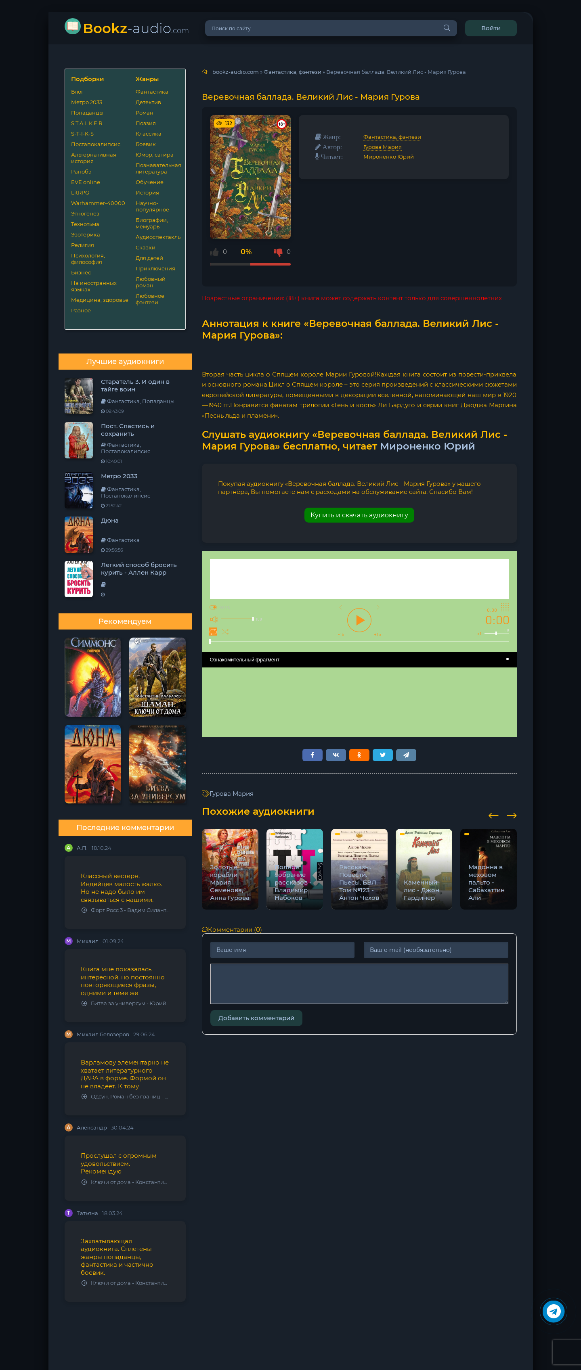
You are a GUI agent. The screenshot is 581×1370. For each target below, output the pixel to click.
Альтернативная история (93, 157)
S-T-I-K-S (82, 133)
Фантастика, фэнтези (392, 137)
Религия (82, 245)
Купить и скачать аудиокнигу (359, 515)
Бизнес (81, 272)
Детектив (148, 102)
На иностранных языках (94, 286)
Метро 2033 (86, 102)
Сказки (145, 247)
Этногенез (85, 213)
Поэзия (146, 123)
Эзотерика (85, 234)
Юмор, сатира (155, 154)
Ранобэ (81, 171)
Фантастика (152, 91)
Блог (77, 91)
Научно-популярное (152, 206)
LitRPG (80, 192)
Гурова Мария (382, 147)
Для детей (149, 258)
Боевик (146, 144)
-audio (136, 28)
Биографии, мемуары (152, 223)
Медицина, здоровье (99, 300)
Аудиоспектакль (157, 237)
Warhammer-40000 (98, 203)
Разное (81, 310)
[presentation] (494, 814)
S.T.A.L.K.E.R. (87, 123)
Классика (149, 133)
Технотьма (85, 224)
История (147, 192)
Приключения (155, 268)
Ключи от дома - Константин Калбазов (126, 1182)
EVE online (85, 182)
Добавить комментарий (256, 1018)
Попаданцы (87, 112)
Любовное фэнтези (150, 299)
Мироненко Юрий (388, 156)
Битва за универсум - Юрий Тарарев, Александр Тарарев (126, 1003)
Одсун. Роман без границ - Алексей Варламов (126, 1096)
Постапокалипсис (95, 144)
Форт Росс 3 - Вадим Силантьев (126, 910)
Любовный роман (151, 282)
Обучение (150, 182)
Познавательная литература (157, 168)
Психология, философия (88, 258)
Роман (144, 112)
